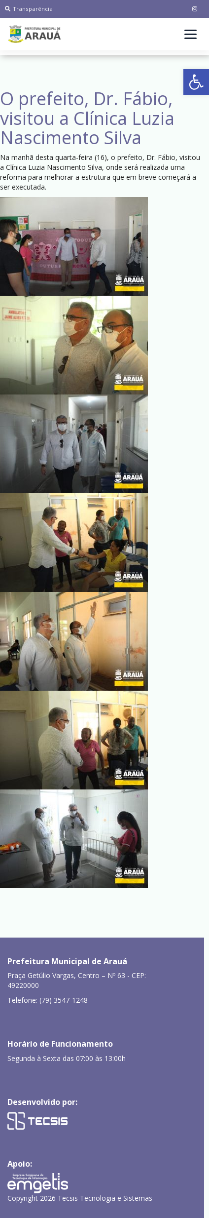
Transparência (29, 8)
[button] (196, 82)
